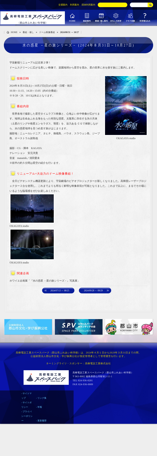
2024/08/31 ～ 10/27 (69, 32)
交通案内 (62, 5)
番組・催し (28, 32)
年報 (39, 407)
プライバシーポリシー (27, 416)
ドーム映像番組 (47, 32)
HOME (12, 32)
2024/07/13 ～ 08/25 (59, 290)
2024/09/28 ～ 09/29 (93, 290)
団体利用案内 (88, 5)
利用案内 (74, 5)
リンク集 (41, 398)
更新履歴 (41, 420)
